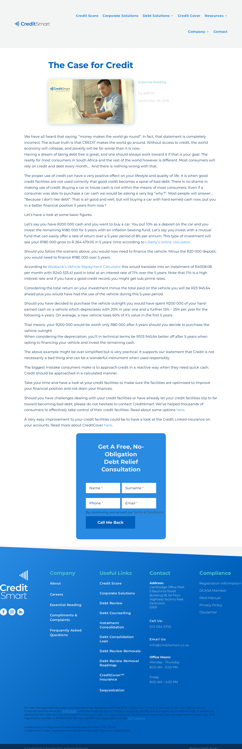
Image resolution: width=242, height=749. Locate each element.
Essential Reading (152, 82)
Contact (220, 32)
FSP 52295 (70, 711)
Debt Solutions (156, 16)
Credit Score (87, 16)
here (181, 410)
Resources (214, 16)
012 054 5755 (160, 627)
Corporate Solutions (120, 16)
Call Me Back (110, 522)
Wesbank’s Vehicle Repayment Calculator (84, 267)
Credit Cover (189, 16)
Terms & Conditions (148, 512)
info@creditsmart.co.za (169, 645)
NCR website (136, 718)
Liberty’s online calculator (167, 242)
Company (196, 32)
